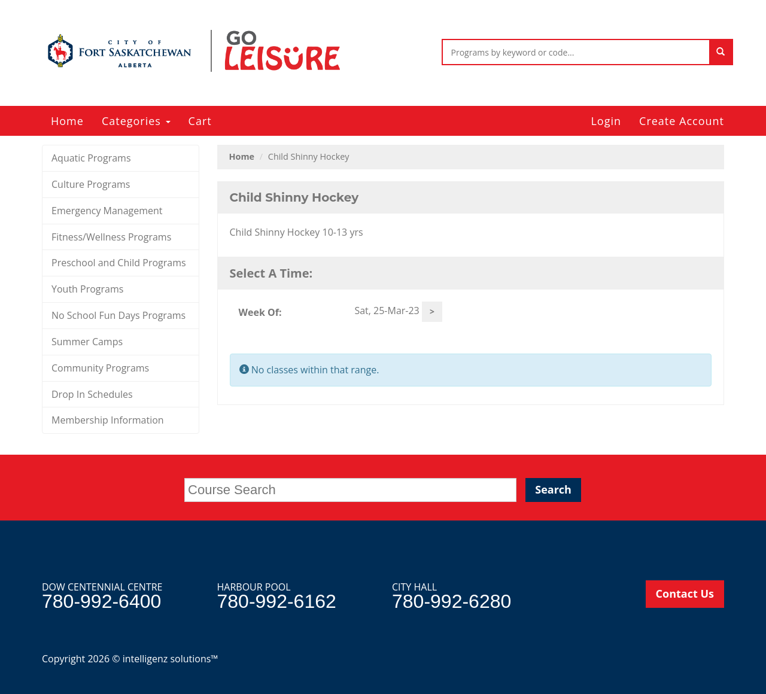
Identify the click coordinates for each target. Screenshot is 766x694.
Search (553, 489)
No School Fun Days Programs (118, 315)
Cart (200, 121)
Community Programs (100, 368)
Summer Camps (87, 341)
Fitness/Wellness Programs (111, 236)
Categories (136, 121)
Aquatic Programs (91, 158)
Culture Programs (90, 184)
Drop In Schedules (92, 394)
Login (606, 121)
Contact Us (685, 593)
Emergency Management (107, 210)
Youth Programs (87, 289)
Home (67, 121)
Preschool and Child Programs (118, 262)
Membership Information (107, 420)
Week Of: (260, 312)
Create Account (681, 121)
